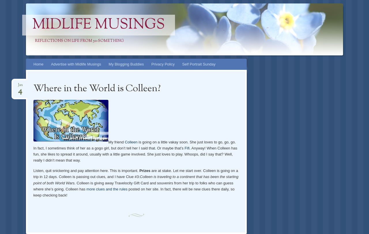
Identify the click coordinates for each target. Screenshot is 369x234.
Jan (20, 87)
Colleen (131, 142)
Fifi (186, 148)
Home (38, 64)
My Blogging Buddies (126, 64)
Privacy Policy (163, 64)
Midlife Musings (98, 25)
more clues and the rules (106, 189)
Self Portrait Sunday (199, 64)
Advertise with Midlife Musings (76, 64)
